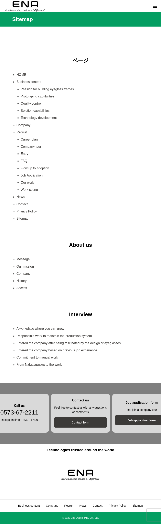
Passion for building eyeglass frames (47, 89)
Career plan (29, 139)
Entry (24, 153)
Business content (29, 82)
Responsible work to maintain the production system (54, 336)
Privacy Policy (27, 211)
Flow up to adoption (35, 168)
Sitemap (23, 218)
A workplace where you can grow (40, 328)
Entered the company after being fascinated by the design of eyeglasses (69, 343)
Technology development (39, 118)
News (21, 197)
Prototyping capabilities (37, 96)
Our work (27, 182)
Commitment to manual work (37, 357)
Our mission (25, 266)
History (22, 281)
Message (23, 259)
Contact (22, 204)
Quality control (31, 103)
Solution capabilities (35, 110)
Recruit (22, 132)
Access (22, 288)
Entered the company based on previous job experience (57, 350)
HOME (21, 74)
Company (23, 125)
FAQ (24, 161)
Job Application (32, 175)
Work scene (29, 189)
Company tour (31, 146)
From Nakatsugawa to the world (40, 364)
